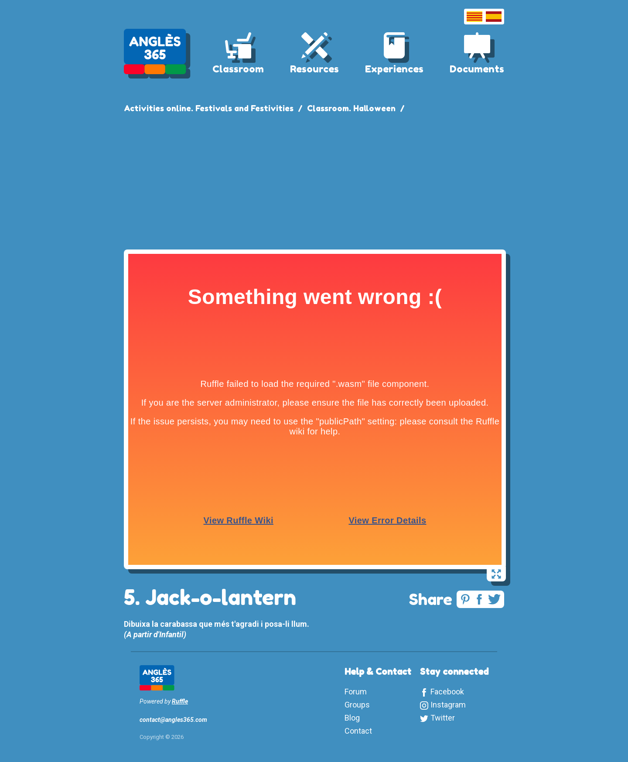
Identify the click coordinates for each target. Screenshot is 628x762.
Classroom (238, 69)
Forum (356, 691)
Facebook (447, 691)
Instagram (448, 704)
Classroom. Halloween (351, 108)
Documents (477, 69)
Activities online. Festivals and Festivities (209, 108)
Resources (314, 69)
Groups (357, 704)
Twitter (442, 717)
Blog (352, 717)
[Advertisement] (314, 180)
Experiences (394, 69)
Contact (358, 730)
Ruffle (180, 701)
